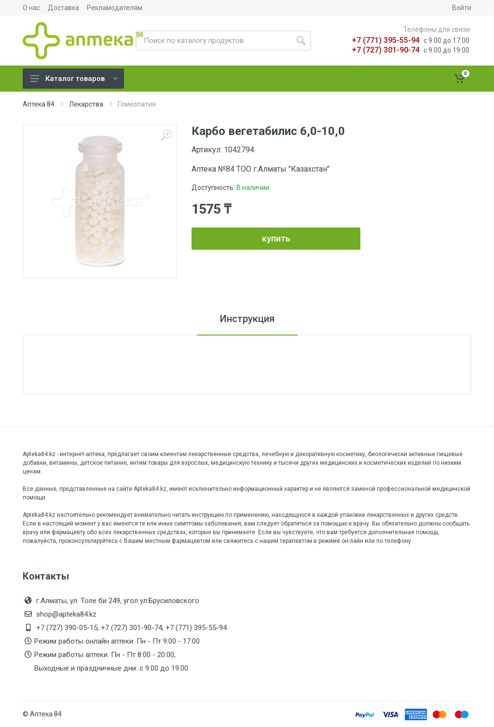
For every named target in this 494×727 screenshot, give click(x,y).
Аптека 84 (39, 104)
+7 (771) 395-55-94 (386, 40)
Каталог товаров (74, 78)
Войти (461, 7)
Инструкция (247, 318)
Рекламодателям (114, 7)
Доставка (63, 7)
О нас (31, 7)
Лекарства (86, 104)
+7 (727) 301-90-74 (386, 49)
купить (276, 238)
